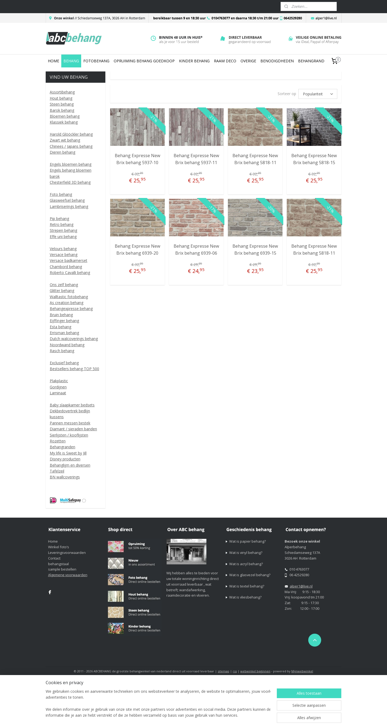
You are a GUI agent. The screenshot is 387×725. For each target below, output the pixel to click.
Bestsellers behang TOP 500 (74, 368)
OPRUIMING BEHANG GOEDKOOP (144, 60)
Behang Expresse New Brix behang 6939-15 (255, 249)
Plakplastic (59, 380)
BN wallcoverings (65, 476)
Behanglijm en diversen (70, 465)
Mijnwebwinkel (302, 671)
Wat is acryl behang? (246, 563)
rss (235, 671)
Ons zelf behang (64, 284)
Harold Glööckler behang (71, 134)
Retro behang (61, 224)
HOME (53, 60)
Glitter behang (62, 290)
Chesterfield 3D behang (70, 182)
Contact (54, 558)
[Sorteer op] (318, 94)
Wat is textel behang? (246, 586)
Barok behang (62, 110)
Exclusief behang (64, 362)
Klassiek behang (64, 122)
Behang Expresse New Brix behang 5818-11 (255, 159)
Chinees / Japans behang (71, 146)
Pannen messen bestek (70, 422)
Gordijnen (58, 386)
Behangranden (62, 446)
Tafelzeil (57, 471)
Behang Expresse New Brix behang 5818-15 (314, 159)
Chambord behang (66, 266)
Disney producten (65, 458)
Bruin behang (61, 314)
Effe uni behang (63, 236)
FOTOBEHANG (96, 60)
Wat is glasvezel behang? (249, 574)
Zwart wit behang (65, 140)
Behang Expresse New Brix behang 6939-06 (196, 249)
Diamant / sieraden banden (73, 428)
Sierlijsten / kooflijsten (69, 435)
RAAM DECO (225, 60)
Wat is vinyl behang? (245, 552)
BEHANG (71, 60)
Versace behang (63, 254)
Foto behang (61, 194)
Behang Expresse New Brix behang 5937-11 (196, 159)
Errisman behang (64, 332)
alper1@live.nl (301, 586)
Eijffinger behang (64, 320)
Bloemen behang (65, 116)
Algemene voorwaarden (67, 574)
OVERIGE (248, 60)
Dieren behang (62, 152)
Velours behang (63, 248)
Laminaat (58, 392)
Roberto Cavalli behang (70, 272)
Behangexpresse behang (71, 308)
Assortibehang (62, 92)
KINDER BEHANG (194, 60)
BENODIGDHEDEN (277, 60)
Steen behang (62, 104)
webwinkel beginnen (255, 671)
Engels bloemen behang (70, 164)
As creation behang (66, 302)
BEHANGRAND (311, 60)
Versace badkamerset (68, 260)
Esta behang (60, 326)
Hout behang (61, 98)
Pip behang (59, 218)
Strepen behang (63, 230)
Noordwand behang (67, 344)
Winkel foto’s (58, 546)
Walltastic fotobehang (69, 296)
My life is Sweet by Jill (68, 453)
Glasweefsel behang (67, 200)
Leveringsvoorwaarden (67, 552)
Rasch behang (62, 350)
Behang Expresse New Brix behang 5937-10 (137, 159)
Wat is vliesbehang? (245, 597)
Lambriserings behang (69, 206)
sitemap (223, 671)
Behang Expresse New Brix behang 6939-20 (137, 249)
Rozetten (58, 440)
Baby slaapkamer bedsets (72, 404)
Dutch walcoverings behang (74, 338)
